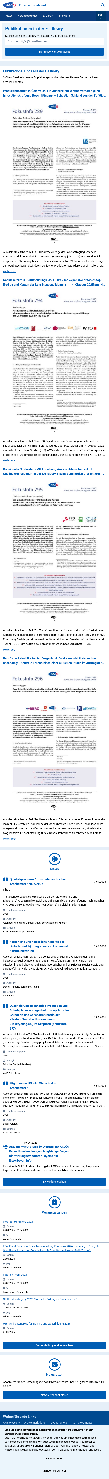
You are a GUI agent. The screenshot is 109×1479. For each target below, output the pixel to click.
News (9, 15)
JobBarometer (59, 1422)
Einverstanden (54, 1458)
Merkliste (64, 15)
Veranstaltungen (28, 15)
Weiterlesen (9, 271)
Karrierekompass (82, 1422)
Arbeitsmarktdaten (35, 1422)
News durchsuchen (54, 1181)
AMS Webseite (11, 1422)
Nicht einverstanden (54, 1470)
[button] (101, 16)
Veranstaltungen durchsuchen (54, 1345)
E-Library (48, 15)
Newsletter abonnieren (54, 1394)
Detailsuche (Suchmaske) (54, 51)
